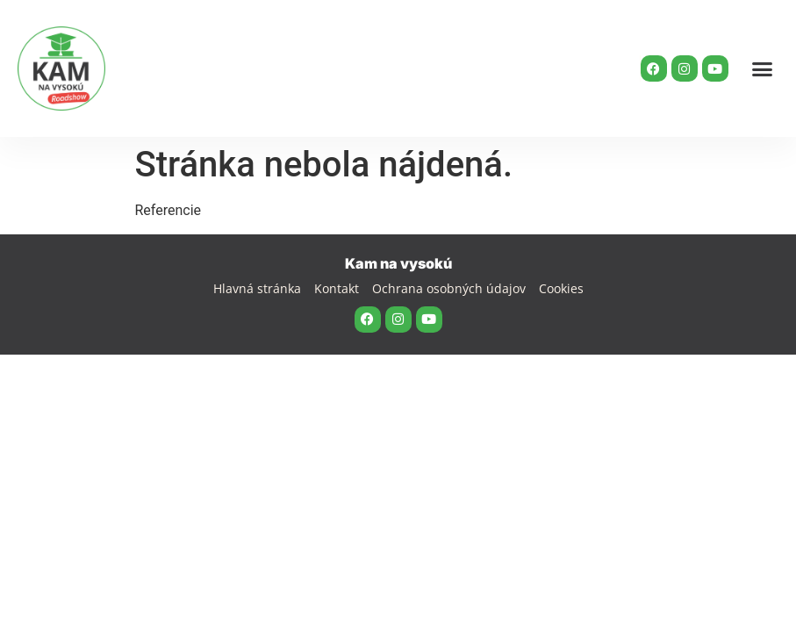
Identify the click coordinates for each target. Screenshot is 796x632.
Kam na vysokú (398, 263)
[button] (762, 68)
